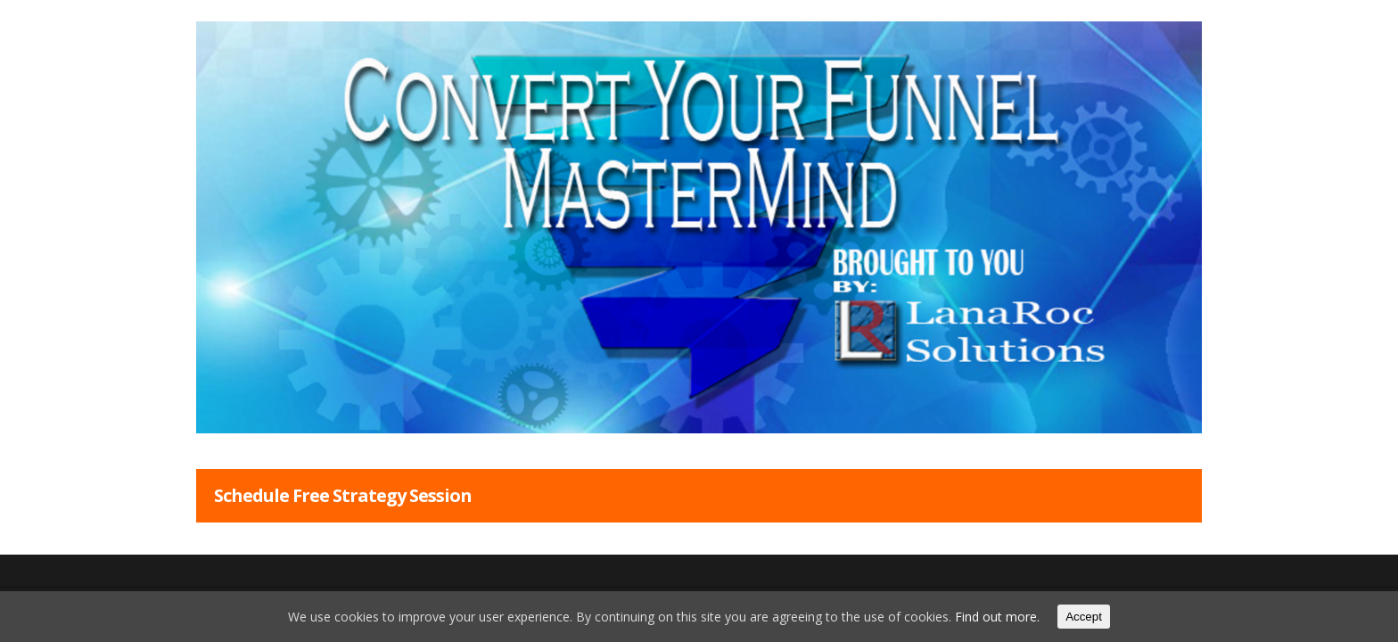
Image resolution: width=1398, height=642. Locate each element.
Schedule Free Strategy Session (343, 495)
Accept (1083, 616)
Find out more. (997, 616)
